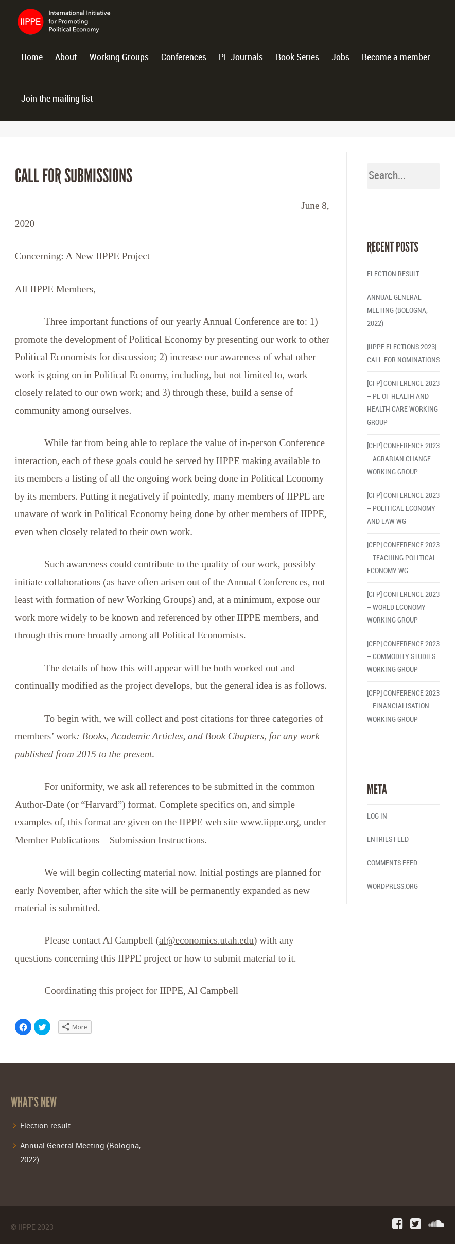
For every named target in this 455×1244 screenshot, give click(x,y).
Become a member (396, 57)
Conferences (183, 57)
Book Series (297, 57)
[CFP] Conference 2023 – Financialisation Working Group (403, 706)
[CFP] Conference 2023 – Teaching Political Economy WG (403, 558)
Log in (377, 816)
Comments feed (392, 863)
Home (32, 57)
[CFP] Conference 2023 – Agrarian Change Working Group (403, 458)
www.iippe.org (269, 821)
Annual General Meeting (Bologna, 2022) (397, 310)
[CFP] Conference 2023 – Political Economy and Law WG (403, 508)
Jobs (340, 57)
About (66, 57)
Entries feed (388, 839)
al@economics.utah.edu (206, 940)
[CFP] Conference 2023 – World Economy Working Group (403, 607)
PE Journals (241, 57)
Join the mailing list (57, 99)
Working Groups (119, 57)
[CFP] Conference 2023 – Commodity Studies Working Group (403, 656)
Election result (393, 274)
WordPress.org (392, 887)
